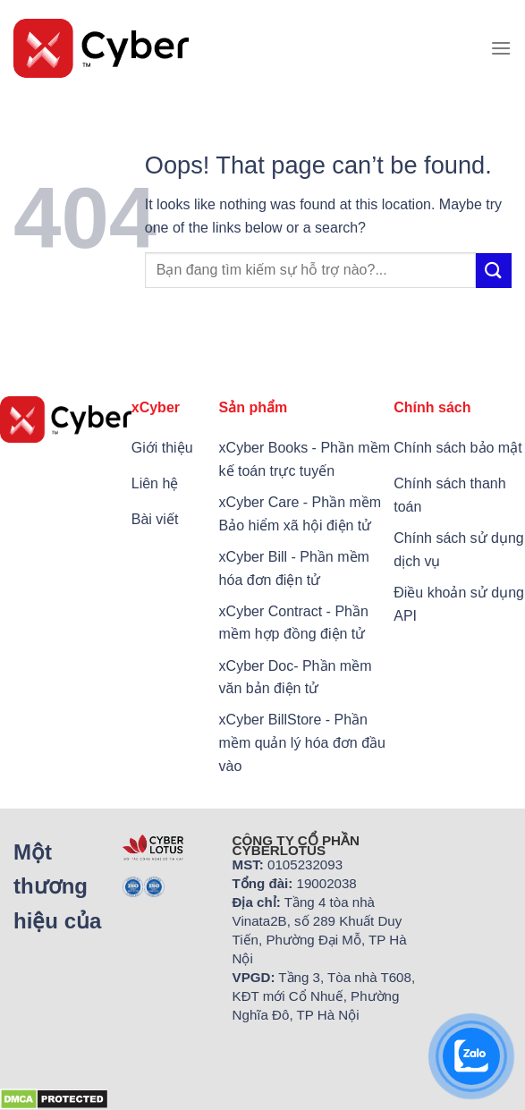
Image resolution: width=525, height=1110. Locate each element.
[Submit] (494, 270)
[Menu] (501, 48)
